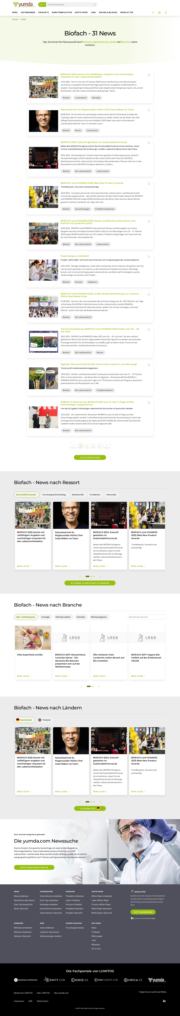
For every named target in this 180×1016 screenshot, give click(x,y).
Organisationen (100, 41)
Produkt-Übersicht (74, 913)
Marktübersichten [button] (62, 12)
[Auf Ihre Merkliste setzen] (148, 75)
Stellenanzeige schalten (50, 936)
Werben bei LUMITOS (23, 993)
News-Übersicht (21, 908)
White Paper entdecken (102, 896)
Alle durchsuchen (90, 457)
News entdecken (21, 896)
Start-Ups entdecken (49, 900)
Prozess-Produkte (74, 904)
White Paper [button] (81, 12)
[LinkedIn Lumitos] (164, 1001)
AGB (30, 1001)
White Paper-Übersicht (102, 913)
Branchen (126, 41)
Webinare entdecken (23, 927)
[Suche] (95, 4)
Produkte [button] (43, 12)
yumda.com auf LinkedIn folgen (142, 918)
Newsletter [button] (126, 12)
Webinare (96, 944)
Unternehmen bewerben (51, 908)
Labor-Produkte (73, 900)
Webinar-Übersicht (22, 936)
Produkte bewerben (74, 908)
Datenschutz (42, 1001)
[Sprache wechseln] (159, 12)
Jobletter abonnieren (49, 932)
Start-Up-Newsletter (23, 904)
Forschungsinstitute (75, 927)
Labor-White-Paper (100, 900)
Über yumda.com (61, 993)
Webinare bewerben (23, 932)
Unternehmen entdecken (51, 896)
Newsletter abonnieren (24, 900)
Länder (112, 41)
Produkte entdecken (75, 896)
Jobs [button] (93, 12)
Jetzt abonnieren (143, 912)
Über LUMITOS (43, 993)
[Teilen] (153, 12)
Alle (41, 4)
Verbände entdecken (49, 904)
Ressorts (87, 41)
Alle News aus (90, 808)
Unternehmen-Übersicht (51, 913)
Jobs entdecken (47, 927)
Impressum (19, 1001)
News (94, 927)
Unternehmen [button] (28, 12)
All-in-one (96, 948)
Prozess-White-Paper (101, 904)
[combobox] (146, 616)
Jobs (94, 940)
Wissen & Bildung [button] (108, 12)
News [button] (15, 12)
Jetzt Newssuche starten (34, 867)
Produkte (96, 932)
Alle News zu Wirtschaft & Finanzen (90, 583)
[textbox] (146, 616)
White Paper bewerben (102, 908)
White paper (97, 936)
